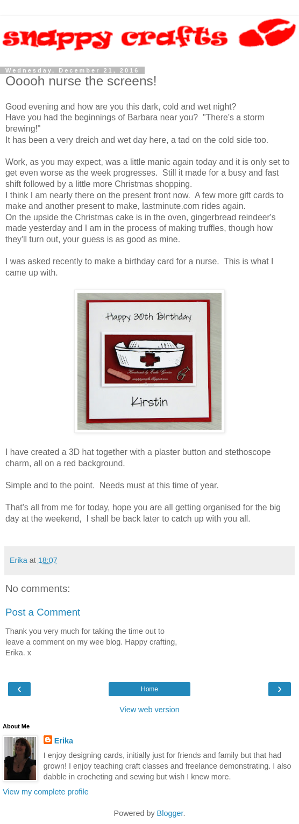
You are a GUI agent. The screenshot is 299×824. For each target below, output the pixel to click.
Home (149, 689)
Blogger (170, 813)
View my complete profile (46, 791)
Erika (63, 740)
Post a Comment (42, 612)
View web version (149, 709)
